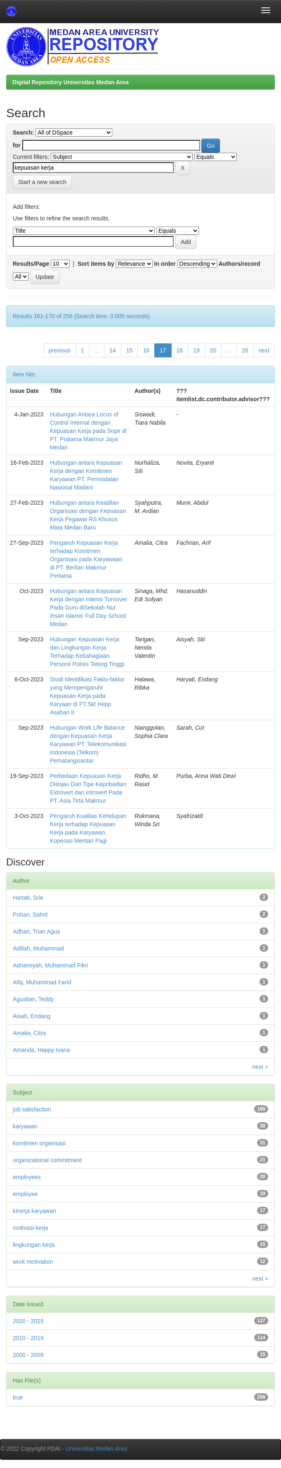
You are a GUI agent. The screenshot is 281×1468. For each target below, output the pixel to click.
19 (196, 350)
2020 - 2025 (28, 1321)
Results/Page (31, 263)
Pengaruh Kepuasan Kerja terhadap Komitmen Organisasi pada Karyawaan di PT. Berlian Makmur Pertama (86, 559)
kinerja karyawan (34, 1211)
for (17, 145)
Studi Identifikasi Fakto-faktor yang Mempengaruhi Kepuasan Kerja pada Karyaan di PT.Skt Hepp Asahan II (87, 696)
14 (112, 350)
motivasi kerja (30, 1228)
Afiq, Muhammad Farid (42, 982)
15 (129, 350)
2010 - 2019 (28, 1338)
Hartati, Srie (28, 897)
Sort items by (96, 263)
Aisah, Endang (31, 1016)
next (264, 350)
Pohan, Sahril (30, 914)
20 (213, 350)
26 (245, 350)
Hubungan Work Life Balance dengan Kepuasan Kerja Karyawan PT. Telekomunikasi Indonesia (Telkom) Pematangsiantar (88, 744)
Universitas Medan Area (96, 1448)
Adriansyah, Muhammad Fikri (50, 965)
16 (146, 350)
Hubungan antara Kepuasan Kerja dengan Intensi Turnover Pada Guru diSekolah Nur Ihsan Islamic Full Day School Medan (89, 607)
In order (165, 263)
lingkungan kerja (34, 1244)
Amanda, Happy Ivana (41, 1050)
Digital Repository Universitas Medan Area (70, 82)
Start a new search (42, 182)
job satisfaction (32, 1109)
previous (60, 350)
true (18, 1397)
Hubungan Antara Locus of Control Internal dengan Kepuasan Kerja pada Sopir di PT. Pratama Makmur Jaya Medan (88, 431)
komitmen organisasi (39, 1143)
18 (180, 350)
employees (27, 1177)
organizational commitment (47, 1160)
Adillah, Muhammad (38, 948)
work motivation (33, 1261)
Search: (23, 132)
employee (25, 1194)
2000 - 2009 (28, 1355)
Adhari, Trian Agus (36, 931)
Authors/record (239, 263)
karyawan (25, 1126)
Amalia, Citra (29, 1033)
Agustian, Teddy (33, 999)
